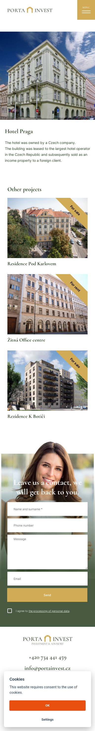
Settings (47, 719)
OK (47, 705)
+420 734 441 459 (47, 657)
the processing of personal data (49, 611)
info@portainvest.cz (47, 668)
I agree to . (38, 611)
